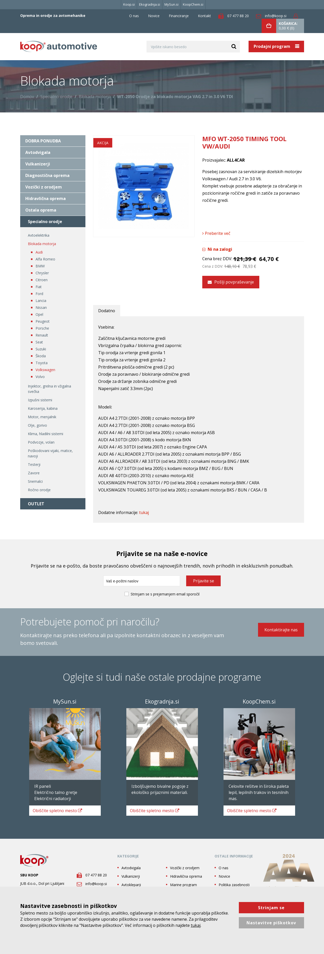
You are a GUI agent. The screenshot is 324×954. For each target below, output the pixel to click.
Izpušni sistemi (40, 399)
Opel (39, 314)
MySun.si (171, 4)
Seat (39, 342)
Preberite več (216, 233)
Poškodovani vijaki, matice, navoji (50, 453)
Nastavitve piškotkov (271, 923)
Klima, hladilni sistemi (45, 433)
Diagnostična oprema (47, 175)
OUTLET (36, 504)
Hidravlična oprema (45, 198)
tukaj (144, 510)
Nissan (41, 307)
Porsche (42, 328)
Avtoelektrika (38, 235)
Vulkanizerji (37, 164)
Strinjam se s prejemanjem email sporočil (165, 591)
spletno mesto (59, 808)
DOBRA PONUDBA (43, 141)
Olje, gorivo (37, 425)
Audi (39, 252)
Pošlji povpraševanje (231, 279)
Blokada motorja (95, 96)
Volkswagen (45, 369)
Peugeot (43, 321)
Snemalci (35, 481)
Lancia (41, 300)
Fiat (39, 286)
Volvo (40, 376)
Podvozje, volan (41, 442)
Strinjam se (271, 907)
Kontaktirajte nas (281, 629)
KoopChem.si (193, 4)
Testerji (34, 464)
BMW (40, 266)
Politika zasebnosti (234, 881)
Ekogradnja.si (149, 4)
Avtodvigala (37, 152)
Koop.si (129, 4)
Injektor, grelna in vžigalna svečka (49, 389)
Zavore (34, 472)
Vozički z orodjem (43, 187)
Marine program (183, 881)
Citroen (42, 279)
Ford (39, 293)
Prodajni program (272, 46)
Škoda (41, 355)
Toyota (42, 362)
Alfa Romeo (45, 259)
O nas (134, 15)
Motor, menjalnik (42, 416)
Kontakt (204, 15)
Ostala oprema (40, 210)
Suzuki (41, 349)
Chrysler (42, 272)
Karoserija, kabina (43, 408)
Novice (154, 15)
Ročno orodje (39, 489)
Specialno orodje (56, 96)
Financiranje (179, 15)
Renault (42, 335)
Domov (27, 96)
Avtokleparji (131, 881)
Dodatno (106, 308)
